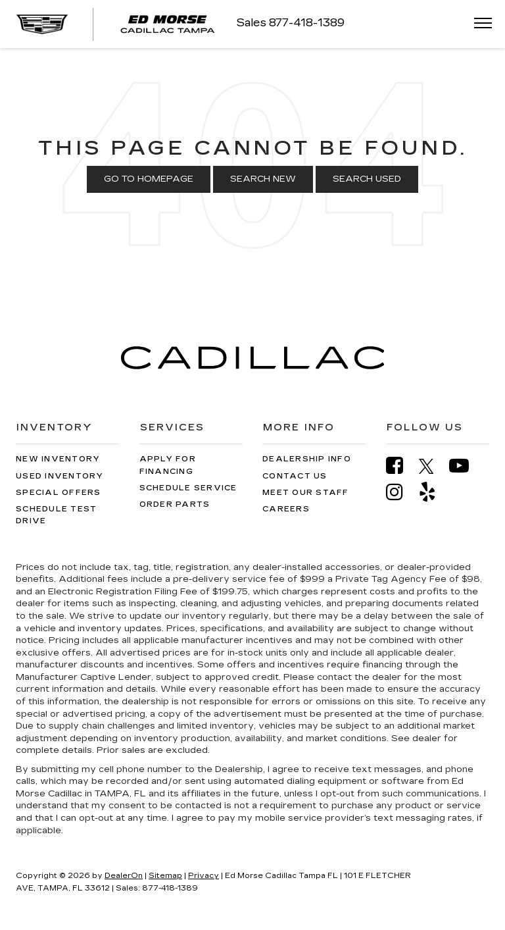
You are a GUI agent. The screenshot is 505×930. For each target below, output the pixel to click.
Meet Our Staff (305, 492)
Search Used (367, 179)
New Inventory (58, 459)
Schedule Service (188, 488)
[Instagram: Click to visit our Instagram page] (401, 492)
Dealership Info (306, 459)
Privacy (203, 875)
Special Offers (58, 492)
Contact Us (294, 476)
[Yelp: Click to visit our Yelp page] (434, 492)
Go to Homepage (148, 179)
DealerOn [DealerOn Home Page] (124, 875)
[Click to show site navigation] (478, 24)
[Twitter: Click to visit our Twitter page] (433, 466)
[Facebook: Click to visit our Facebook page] (401, 465)
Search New (263, 179)
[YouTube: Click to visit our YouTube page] (465, 465)
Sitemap (165, 875)
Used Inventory (60, 476)
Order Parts (174, 504)
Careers (286, 509)
